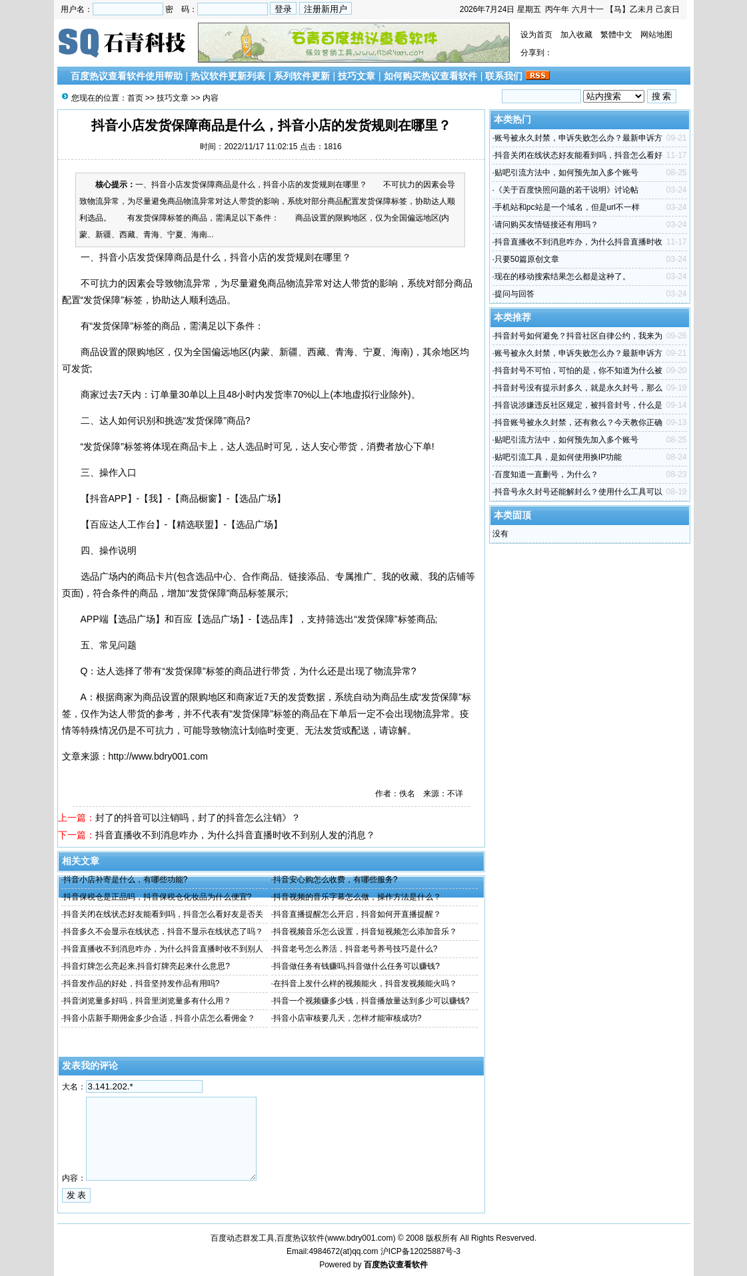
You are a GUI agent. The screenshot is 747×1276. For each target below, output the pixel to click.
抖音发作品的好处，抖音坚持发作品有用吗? (141, 983)
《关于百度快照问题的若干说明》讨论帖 (566, 190)
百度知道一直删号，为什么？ (546, 474)
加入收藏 (576, 34)
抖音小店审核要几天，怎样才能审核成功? (347, 1018)
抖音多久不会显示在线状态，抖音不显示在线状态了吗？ (163, 931)
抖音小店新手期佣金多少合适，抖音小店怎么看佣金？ (159, 1018)
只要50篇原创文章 (526, 259)
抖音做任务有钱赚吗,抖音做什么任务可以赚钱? (356, 966)
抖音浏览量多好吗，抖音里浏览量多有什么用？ (147, 1000)
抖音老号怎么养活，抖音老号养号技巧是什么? (355, 949)
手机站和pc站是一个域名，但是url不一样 (567, 207)
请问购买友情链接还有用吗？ (546, 224)
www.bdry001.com (359, 1238)
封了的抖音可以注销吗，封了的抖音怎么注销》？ (198, 817)
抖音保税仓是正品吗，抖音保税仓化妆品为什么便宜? (157, 897)
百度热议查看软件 (396, 1264)
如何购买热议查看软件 (430, 76)
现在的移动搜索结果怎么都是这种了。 (562, 276)
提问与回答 (514, 294)
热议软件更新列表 (228, 76)
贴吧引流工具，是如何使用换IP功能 (558, 457)
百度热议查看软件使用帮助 (127, 76)
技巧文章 (356, 76)
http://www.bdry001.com (158, 756)
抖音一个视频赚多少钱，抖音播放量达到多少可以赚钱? (371, 1000)
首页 (135, 98)
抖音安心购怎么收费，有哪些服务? (335, 879)
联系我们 (503, 76)
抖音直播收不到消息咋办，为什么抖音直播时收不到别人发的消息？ (235, 835)
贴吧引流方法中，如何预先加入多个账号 (566, 172)
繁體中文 (616, 34)
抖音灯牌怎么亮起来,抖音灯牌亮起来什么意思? (146, 966)
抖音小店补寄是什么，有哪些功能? (125, 879)
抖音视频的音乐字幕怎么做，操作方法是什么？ (357, 897)
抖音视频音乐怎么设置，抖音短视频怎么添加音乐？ (365, 931)
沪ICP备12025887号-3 (420, 1251)
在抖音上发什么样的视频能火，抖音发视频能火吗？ (365, 983)
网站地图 (656, 34)
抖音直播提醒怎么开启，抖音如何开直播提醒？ (357, 914)
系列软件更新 (302, 76)
